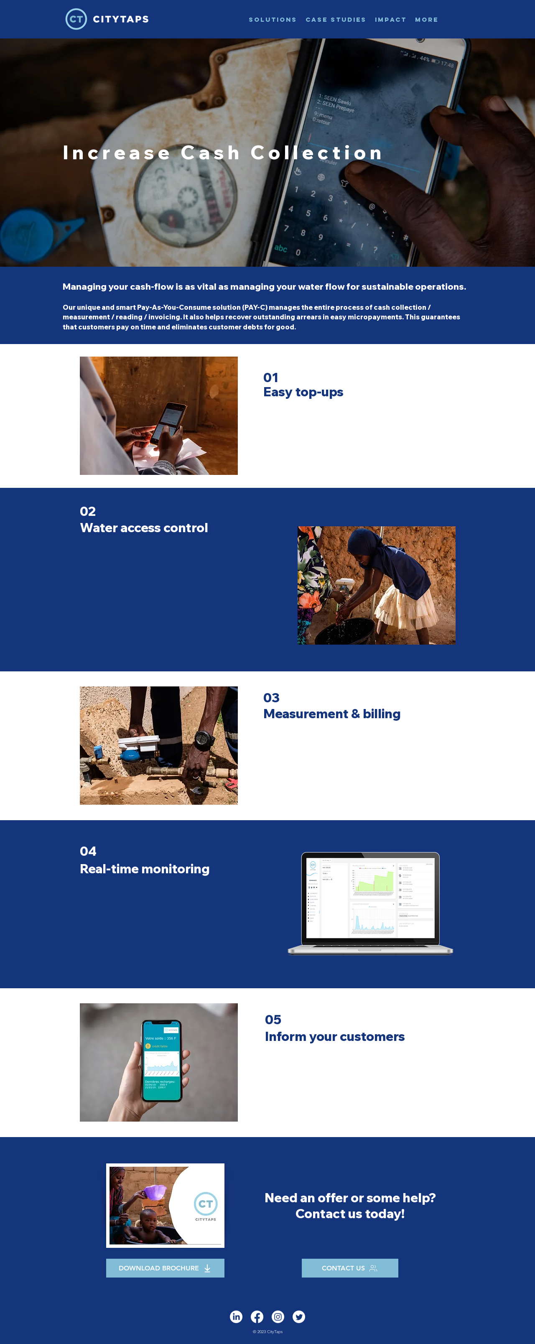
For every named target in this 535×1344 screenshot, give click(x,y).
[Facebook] (257, 1317)
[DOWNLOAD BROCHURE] (165, 1268)
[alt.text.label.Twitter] (299, 1317)
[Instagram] (278, 1317)
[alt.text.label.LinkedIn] (236, 1317)
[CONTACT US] (350, 1268)
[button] (273, 19)
